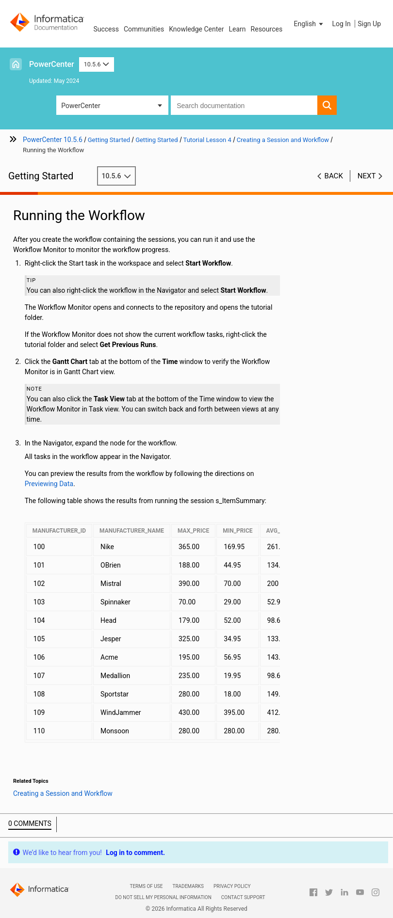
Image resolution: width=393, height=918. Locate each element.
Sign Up (369, 24)
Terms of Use (146, 886)
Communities (144, 29)
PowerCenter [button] (80, 106)
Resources (267, 29)
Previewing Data (51, 484)
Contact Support (243, 897)
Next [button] (367, 176)
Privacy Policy (231, 886)
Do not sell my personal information (163, 897)
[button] (310, 23)
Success (106, 29)
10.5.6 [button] (96, 64)
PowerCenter (51, 64)
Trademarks (188, 886)
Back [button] (334, 176)
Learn (237, 29)
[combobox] (244, 105)
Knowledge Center (196, 29)
